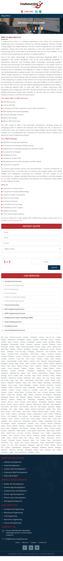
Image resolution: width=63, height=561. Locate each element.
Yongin (11, 452)
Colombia (50, 354)
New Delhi (46, 404)
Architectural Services (13, 281)
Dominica (44, 361)
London (18, 390)
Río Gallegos (5, 423)
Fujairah (24, 368)
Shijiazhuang (47, 426)
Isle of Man (5, 380)
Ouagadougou (37, 414)
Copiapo (58, 356)
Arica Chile (43, 339)
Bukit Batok (4, 349)
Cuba (52, 359)
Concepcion (26, 356)
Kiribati (53, 380)
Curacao (58, 359)
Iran (44, 378)
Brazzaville (4, 347)
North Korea (26, 411)
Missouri (11, 397)
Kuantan (35, 385)
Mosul (16, 402)
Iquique (39, 378)
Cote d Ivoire (30, 359)
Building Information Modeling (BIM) (19, 318)
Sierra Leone (5, 428)
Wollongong (28, 450)
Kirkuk (59, 380)
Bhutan (58, 342)
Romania (30, 423)
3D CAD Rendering (11, 289)
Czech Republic (12, 361)
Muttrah (15, 404)
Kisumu (3, 383)
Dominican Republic (55, 361)
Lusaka (10, 392)
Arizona (51, 339)
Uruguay (58, 442)
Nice (10, 409)
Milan (25, 395)
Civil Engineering (10, 516)
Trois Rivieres (56, 440)
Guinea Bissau (42, 373)
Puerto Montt (46, 419)
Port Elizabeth (12, 416)
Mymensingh (37, 404)
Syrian (9, 438)
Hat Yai (10, 375)
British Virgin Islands (27, 347)
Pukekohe (4, 421)
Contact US (42, 542)
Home (17, 542)
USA (11, 445)
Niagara (58, 407)
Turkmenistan (34, 442)
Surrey (23, 435)
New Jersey (5, 407)
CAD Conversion (11, 293)
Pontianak (58, 414)
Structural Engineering (12, 523)
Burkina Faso (44, 349)
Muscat (9, 404)
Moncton (51, 397)
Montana (11, 399)
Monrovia (4, 399)
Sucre (42, 433)
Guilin (29, 373)
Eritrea (13, 366)
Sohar (46, 428)
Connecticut (40, 356)
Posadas (3, 419)
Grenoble (21, 371)
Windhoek (43, 447)
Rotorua (50, 423)
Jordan (47, 380)
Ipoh (33, 378)
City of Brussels (50, 351)
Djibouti (26, 361)
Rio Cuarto (57, 421)
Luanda (51, 390)
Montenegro (31, 399)
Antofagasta (21, 339)
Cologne (43, 354)
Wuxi (41, 450)
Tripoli (49, 440)
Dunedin (33, 363)
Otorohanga (22, 414)
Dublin (27, 363)
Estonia (19, 366)
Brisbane (12, 347)
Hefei (21, 375)
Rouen (3, 426)
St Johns (28, 433)
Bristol (18, 347)
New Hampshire (56, 404)
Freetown (45, 366)
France (32, 366)
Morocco (10, 402)
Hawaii (16, 375)
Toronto (58, 438)
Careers (33, 542)
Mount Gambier (32, 402)
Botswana (37, 344)
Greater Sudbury (48, 368)
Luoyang (3, 392)
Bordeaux (29, 344)
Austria (45, 342)
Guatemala (4, 373)
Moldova (29, 397)
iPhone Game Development (15, 498)
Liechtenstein (41, 387)
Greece (58, 368)
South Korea (41, 431)
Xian (53, 450)
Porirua (3, 416)
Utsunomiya (22, 445)
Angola (59, 337)
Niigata (27, 409)
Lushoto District (19, 392)
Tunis (11, 442)
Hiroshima (46, 375)
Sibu (59, 426)
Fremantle (53, 366)
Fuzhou (38, 368)
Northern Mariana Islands (40, 411)
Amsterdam (33, 337)
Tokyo (37, 438)
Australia (38, 342)
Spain (3, 433)
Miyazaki (23, 397)
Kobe (29, 383)
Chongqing (31, 351)
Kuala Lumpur (12, 385)
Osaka (8, 414)
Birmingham (4, 344)
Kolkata (39, 383)
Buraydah (35, 349)
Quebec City (17, 421)
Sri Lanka (20, 433)
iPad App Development (13, 501)
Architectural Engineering (14, 285)
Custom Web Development (15, 469)
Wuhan (36, 450)
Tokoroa (30, 438)
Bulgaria (12, 349)
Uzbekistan (31, 445)
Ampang (25, 337)
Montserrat (57, 399)
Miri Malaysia (47, 395)
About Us (25, 542)
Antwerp (28, 339)
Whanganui (26, 447)
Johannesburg (29, 380)
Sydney (58, 435)
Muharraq (51, 402)
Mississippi (4, 397)
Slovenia (39, 428)
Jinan (21, 380)
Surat (10, 435)
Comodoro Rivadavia (7, 356)
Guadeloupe (40, 371)
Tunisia (16, 442)
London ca (26, 390)
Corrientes (11, 359)
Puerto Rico (57, 419)
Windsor (50, 447)
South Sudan (51, 431)
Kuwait (10, 387)
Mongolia (58, 397)
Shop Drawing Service (13, 322)
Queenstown (26, 421)
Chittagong (10, 351)
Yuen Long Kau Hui (20, 452)
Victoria (46, 445)
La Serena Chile (31, 392)
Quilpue (41, 421)
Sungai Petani (56, 433)
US (8, 445)
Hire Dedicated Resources (15, 330)
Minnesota (38, 395)
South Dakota (31, 431)
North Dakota (16, 411)
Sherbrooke (38, 426)
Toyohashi (26, 440)
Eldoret (45, 363)
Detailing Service (11, 326)
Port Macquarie (35, 416)
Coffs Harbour (34, 354)
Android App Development (14, 487)
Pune (10, 421)
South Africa (11, 431)
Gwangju (3, 375)
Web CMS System (11, 476)
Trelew (32, 440)
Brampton (52, 344)
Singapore (15, 428)
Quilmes (34, 421)
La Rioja (45, 392)
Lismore (58, 387)
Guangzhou (57, 371)
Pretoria (16, 419)
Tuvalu (42, 442)
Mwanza (22, 404)
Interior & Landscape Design (15, 297)
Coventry (39, 359)
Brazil (59, 344)
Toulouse (4, 440)
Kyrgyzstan (31, 387)
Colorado (58, 354)
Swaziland (36, 435)
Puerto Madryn (35, 419)
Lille (53, 387)
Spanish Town (10, 433)
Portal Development (12, 465)
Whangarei (35, 447)
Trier (37, 440)
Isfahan (58, 378)
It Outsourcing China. (31, 554)
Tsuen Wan (4, 442)
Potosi (10, 419)
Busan (3, 351)
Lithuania (4, 390)
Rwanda (14, 426)
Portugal (58, 416)
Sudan (48, 433)
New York (33, 407)
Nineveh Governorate (38, 409)
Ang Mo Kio (50, 337)
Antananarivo (12, 339)
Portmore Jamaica (48, 416)
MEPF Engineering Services (15, 313)
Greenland (4, 371)
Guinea (34, 373)
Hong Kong (12, 378)
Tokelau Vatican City (19, 438)
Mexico (3, 395)
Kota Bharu (47, 383)
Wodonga (20, 450)
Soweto (58, 431)
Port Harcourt (23, 416)
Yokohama (4, 452)
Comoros (18, 356)
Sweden (43, 435)
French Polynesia (13, 368)
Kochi (34, 383)
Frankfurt (38, 366)
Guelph (23, 373)
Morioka (3, 402)
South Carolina (21, 431)
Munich (3, 404)
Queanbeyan (49, 421)
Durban (39, 363)
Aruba (9, 342)
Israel (12, 380)
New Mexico (14, 407)
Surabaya (4, 435)
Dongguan (4, 363)
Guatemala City (14, 373)
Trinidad (42, 440)
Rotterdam (57, 423)
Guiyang (51, 373)
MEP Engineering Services (14, 309)
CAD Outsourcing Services (14, 301)
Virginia (7, 447)
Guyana (58, 373)
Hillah (34, 375)
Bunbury (19, 349)
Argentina (36, 339)
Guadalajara (30, 371)
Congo (34, 356)
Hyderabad (27, 378)
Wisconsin (12, 450)
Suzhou (29, 435)
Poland (51, 414)
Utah (16, 445)
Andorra (41, 337)
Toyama (18, 440)
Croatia (46, 359)
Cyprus (3, 361)
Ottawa (29, 414)
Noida (59, 409)
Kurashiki (4, 387)
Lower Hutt (43, 390)
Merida (59, 392)
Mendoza (52, 392)
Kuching (42, 385)
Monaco (44, 397)
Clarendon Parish (13, 354)
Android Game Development (15, 491)
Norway (52, 411)
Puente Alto (25, 419)
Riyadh (14, 423)
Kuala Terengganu (25, 385)
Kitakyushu (10, 383)
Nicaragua (4, 409)
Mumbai (58, 402)
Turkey (27, 442)
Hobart (52, 375)
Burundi (58, 349)
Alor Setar (4, 337)
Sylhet (3, 438)
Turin (21, 442)
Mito (17, 397)
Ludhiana (58, 390)
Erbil (8, 366)
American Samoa (15, 337)
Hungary (19, 378)
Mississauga (57, 395)
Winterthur (4, 450)
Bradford (44, 344)
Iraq (48, 378)
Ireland (52, 378)
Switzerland (51, 435)
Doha (38, 361)
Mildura (31, 395)
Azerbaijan (52, 342)
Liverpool (11, 390)
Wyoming (48, 450)
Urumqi (3, 445)
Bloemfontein (14, 344)
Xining (59, 450)
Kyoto (25, 387)
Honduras (4, 378)
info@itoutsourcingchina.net (11, 220)
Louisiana (34, 390)
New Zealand (42, 407)
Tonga (43, 438)
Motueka (22, 402)
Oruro (3, 414)
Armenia (3, 342)
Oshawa (14, 414)
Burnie (52, 349)
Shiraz (55, 426)
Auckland (23, 342)
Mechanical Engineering (13, 513)
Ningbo (48, 409)
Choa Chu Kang (20, 351)
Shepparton (29, 426)
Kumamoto (50, 385)
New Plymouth (24, 407)
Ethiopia (25, 366)
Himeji (39, 375)
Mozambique (43, 402)
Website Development (13, 462)
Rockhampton (22, 423)
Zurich (37, 452)
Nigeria (21, 409)
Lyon (39, 392)
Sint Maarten (24, 428)
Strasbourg (35, 433)
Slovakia (32, 428)
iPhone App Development (14, 494)
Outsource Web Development (15, 472)
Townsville (11, 440)
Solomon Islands (55, 428)
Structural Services (12, 305)
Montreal (49, 399)
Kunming (58, 385)
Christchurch (40, 351)
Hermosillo (27, 375)
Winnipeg (58, 447)
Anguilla (3, 339)
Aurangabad (30, 342)
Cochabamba (24, 354)
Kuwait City (18, 387)
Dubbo (22, 363)
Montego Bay (21, 399)
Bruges (43, 347)
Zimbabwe (31, 452)
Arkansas (58, 339)
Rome (37, 423)
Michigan (19, 395)
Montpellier (41, 399)
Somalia (3, 431)
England (51, 363)
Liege (48, 387)
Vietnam (52, 445)
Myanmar (29, 404)
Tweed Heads (50, 442)
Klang (24, 383)
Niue (54, 409)
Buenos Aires (57, 347)
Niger (15, 409)
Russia (9, 426)
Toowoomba (50, 438)
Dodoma (32, 361)
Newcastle (51, 407)
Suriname (16, 435)
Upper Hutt (39, 445)
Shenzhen (22, 426)
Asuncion (15, 342)
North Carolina (5, 411)
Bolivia (22, 344)
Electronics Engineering (13, 519)
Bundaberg (27, 349)
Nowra (59, 411)
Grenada (13, 371)
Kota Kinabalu (56, 383)
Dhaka (20, 361)
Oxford (45, 414)
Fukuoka (31, 368)
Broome (37, 347)
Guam (49, 371)
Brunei (49, 347)
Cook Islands (50, 356)
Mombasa (37, 397)
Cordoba (3, 359)
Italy (16, 380)
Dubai (16, 363)
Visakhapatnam (16, 447)
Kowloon (3, 385)
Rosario (43, 423)
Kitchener (18, 383)
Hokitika (58, 375)
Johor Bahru (39, 380)
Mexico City (11, 395)
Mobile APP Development (14, 484)
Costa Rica (20, 359)
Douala (11, 363)
